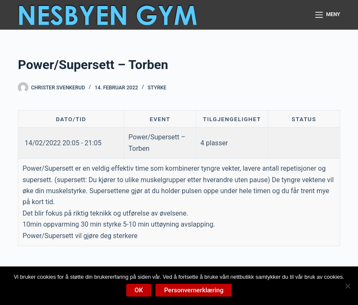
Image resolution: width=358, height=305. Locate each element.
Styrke (156, 88)
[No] (347, 286)
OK (139, 290)
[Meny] (327, 15)
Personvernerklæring (193, 290)
